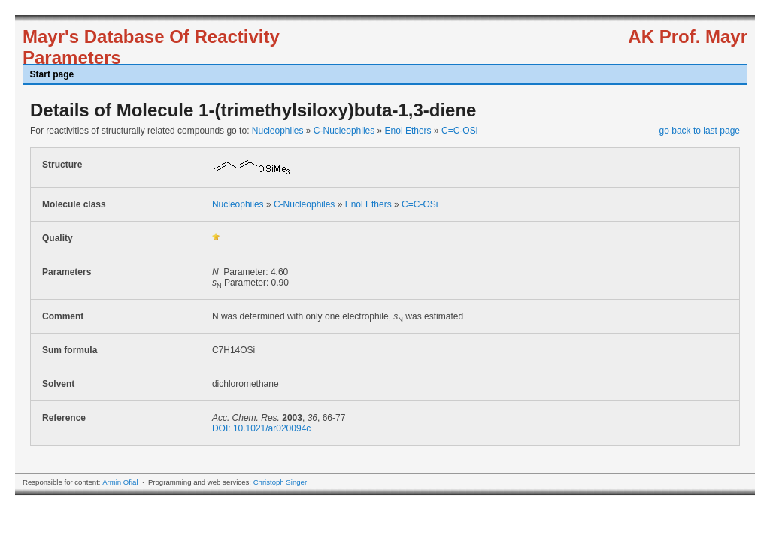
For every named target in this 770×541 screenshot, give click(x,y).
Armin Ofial (120, 482)
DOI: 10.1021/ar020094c (261, 428)
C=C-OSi (459, 130)
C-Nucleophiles (344, 130)
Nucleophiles (278, 130)
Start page (52, 74)
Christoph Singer (280, 482)
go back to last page (699, 130)
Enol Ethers (408, 130)
